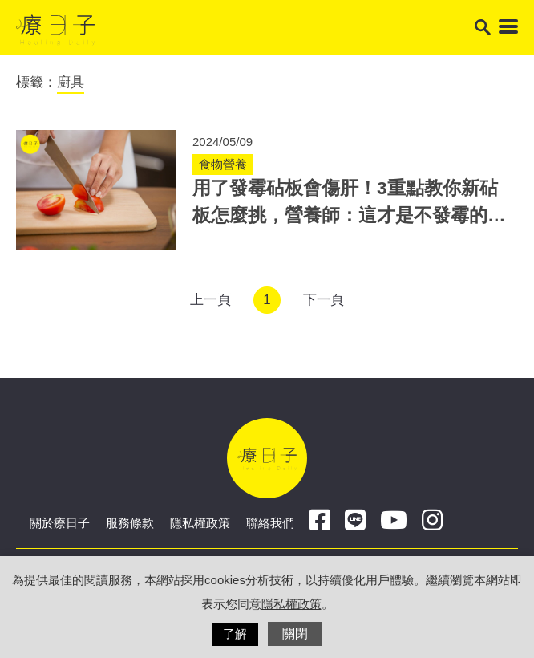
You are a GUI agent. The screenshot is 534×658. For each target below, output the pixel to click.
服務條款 (130, 523)
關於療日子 (60, 523)
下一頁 (323, 299)
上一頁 (210, 299)
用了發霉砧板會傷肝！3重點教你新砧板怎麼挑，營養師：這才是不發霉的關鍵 (349, 215)
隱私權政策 (200, 523)
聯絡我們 (270, 523)
